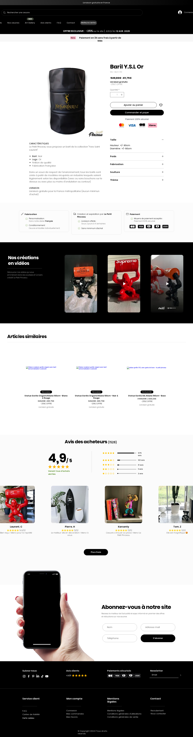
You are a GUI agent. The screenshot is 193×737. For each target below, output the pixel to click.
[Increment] (122, 94)
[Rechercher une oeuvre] (71, 12)
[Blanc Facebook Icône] (28, 676)
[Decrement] (112, 94)
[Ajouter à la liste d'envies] (161, 105)
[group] (96, 382)
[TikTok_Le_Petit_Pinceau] (42, 676)
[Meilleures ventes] (88, 23)
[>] (179, 675)
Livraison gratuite (119, 82)
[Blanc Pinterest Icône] (33, 676)
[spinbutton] (117, 94)
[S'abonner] (158, 638)
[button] (13, 23)
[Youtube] (47, 676)
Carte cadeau (28, 718)
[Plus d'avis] (96, 552)
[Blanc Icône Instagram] (24, 676)
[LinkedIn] (37, 676)
